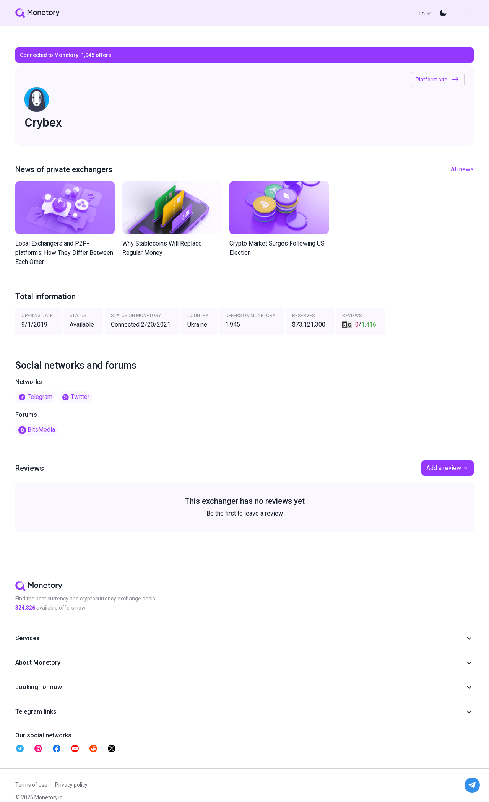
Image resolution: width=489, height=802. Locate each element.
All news (462, 169)
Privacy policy (71, 785)
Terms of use (31, 785)
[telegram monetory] (19, 748)
